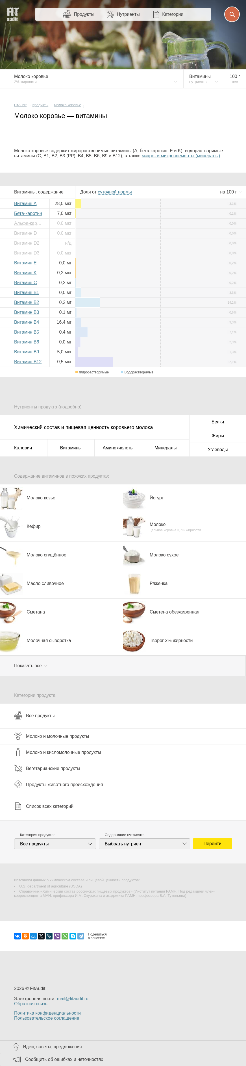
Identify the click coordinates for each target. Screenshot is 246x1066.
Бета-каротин (28, 213)
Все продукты (34, 715)
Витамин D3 (26, 253)
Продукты (84, 14)
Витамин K (25, 272)
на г (229, 192)
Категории (172, 14)
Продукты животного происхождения (58, 784)
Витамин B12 (28, 361)
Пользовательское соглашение (46, 1018)
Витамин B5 (26, 332)
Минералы (165, 447)
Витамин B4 (26, 322)
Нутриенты (128, 14)
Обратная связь (30, 1003)
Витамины (71, 447)
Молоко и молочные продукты (51, 736)
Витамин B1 (26, 292)
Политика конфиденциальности (47, 1013)
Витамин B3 (26, 312)
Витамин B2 (26, 302)
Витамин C (25, 282)
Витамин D (25, 233)
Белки (218, 421)
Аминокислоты (118, 447)
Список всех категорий (43, 806)
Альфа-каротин (29, 223)
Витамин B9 (26, 351)
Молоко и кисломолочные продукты (57, 752)
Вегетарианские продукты (47, 768)
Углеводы (218, 449)
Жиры (218, 435)
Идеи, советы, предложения (52, 1046)
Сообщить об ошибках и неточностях (64, 1059)
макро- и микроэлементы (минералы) (181, 155)
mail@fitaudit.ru (72, 998)
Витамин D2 (26, 243)
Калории (23, 447)
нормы (115, 192)
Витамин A (25, 203)
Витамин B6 (26, 342)
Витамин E (25, 262)
